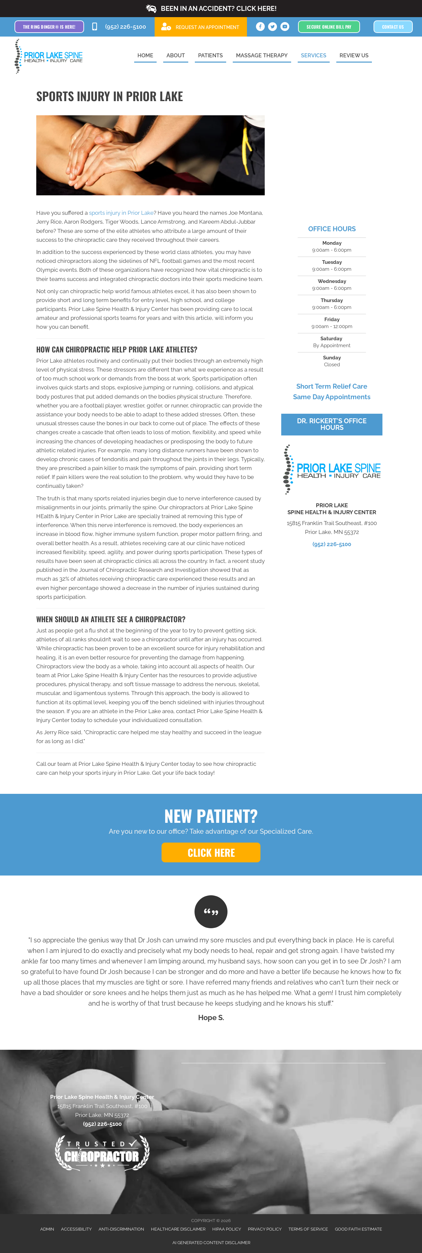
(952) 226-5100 (332, 544)
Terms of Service (308, 1229)
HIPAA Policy (226, 1229)
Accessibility (76, 1229)
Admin (47, 1229)
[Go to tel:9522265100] (119, 27)
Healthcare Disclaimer (178, 1229)
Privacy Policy (265, 1229)
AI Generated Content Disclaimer (211, 1242)
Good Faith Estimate (358, 1229)
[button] (211, 8)
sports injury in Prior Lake (121, 212)
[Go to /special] (200, 26)
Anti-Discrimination (121, 1229)
